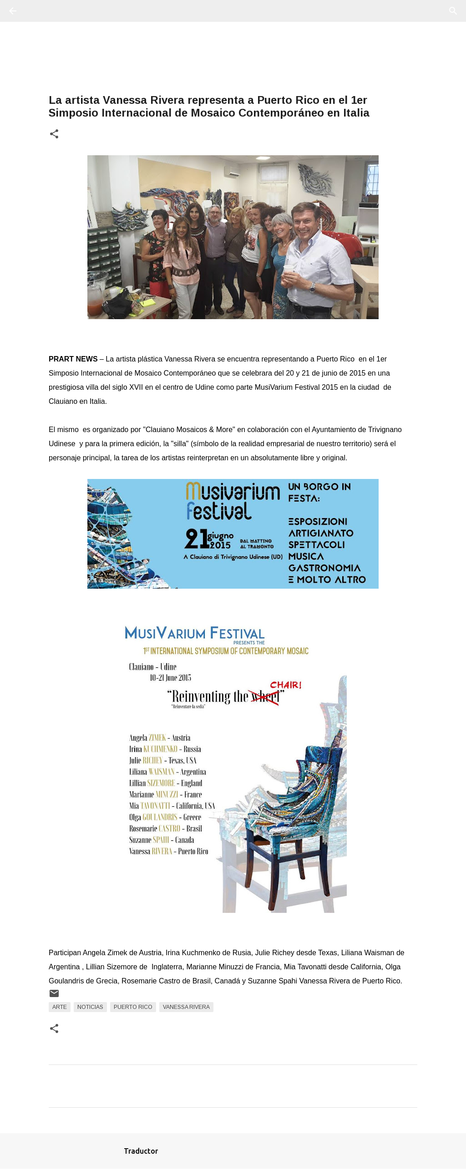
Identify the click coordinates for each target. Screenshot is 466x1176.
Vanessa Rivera (186, 1007)
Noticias (90, 1007)
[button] (54, 134)
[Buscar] (38, 11)
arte (59, 1007)
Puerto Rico (133, 1007)
